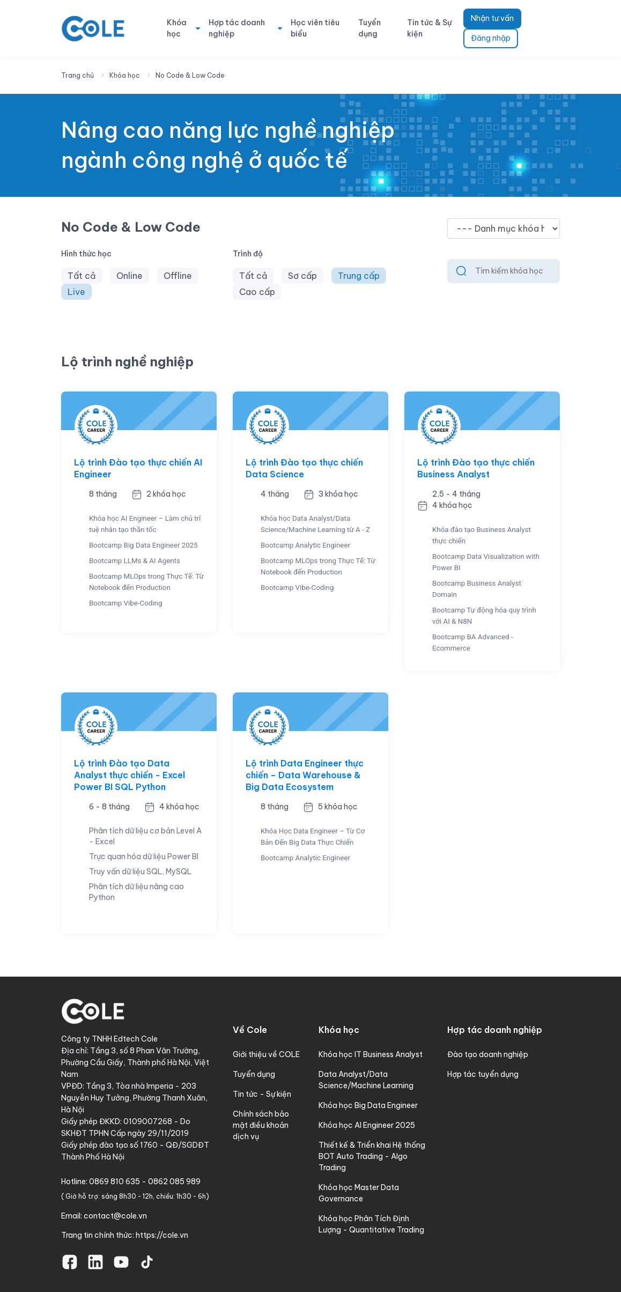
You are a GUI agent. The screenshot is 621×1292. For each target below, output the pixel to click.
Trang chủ (77, 75)
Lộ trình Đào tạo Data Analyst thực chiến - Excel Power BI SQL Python (129, 775)
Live (76, 291)
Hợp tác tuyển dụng (483, 1074)
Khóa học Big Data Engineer (368, 1105)
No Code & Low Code (190, 75)
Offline (178, 275)
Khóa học (177, 28)
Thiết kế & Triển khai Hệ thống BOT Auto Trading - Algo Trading (372, 1156)
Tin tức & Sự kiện (429, 28)
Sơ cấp (302, 275)
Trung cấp (359, 275)
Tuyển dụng (369, 28)
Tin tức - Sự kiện (262, 1094)
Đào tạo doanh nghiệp (487, 1054)
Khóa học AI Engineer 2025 (367, 1125)
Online (129, 275)
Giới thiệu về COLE (266, 1054)
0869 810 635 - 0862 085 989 (145, 1181)
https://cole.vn (162, 1235)
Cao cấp (257, 291)
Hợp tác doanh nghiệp (237, 28)
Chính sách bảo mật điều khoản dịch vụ (261, 1125)
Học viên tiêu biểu (315, 28)
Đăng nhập (491, 38)
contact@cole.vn (115, 1216)
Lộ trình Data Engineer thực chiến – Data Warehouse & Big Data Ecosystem (305, 775)
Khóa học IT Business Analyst (371, 1054)
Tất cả (81, 275)
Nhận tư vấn (492, 18)
